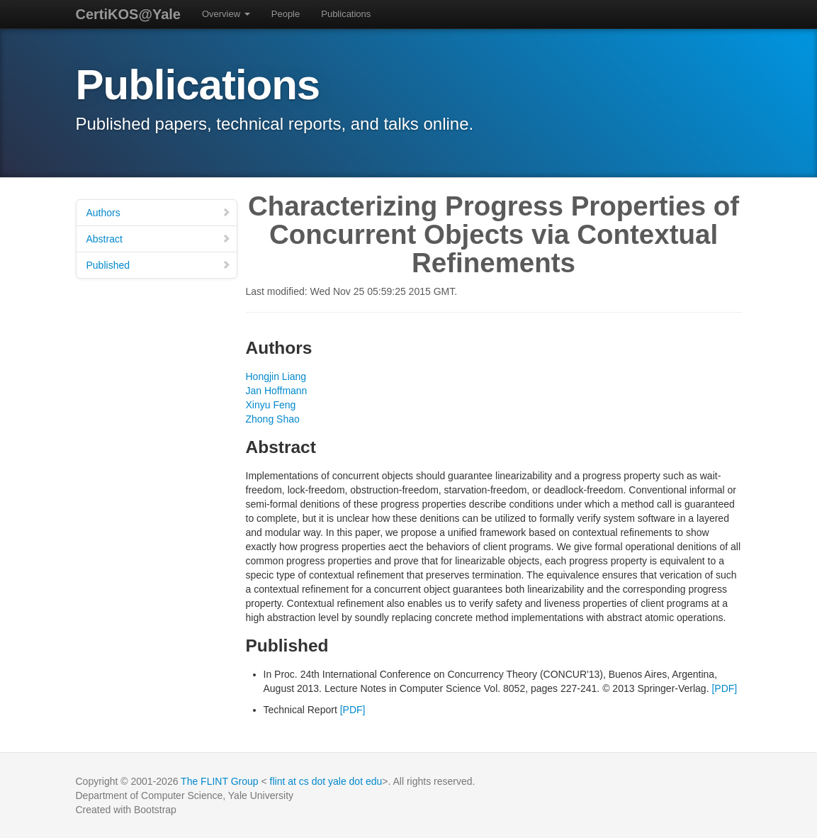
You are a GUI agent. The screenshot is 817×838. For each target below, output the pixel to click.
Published (158, 265)
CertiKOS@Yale (128, 14)
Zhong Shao (273, 419)
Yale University (260, 795)
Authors (158, 212)
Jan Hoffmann (277, 390)
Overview (226, 14)
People (285, 14)
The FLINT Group (219, 781)
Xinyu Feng (271, 404)
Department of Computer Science (149, 795)
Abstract (158, 239)
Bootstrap (155, 809)
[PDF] (724, 688)
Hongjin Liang (276, 376)
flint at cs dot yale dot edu (326, 781)
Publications (346, 14)
